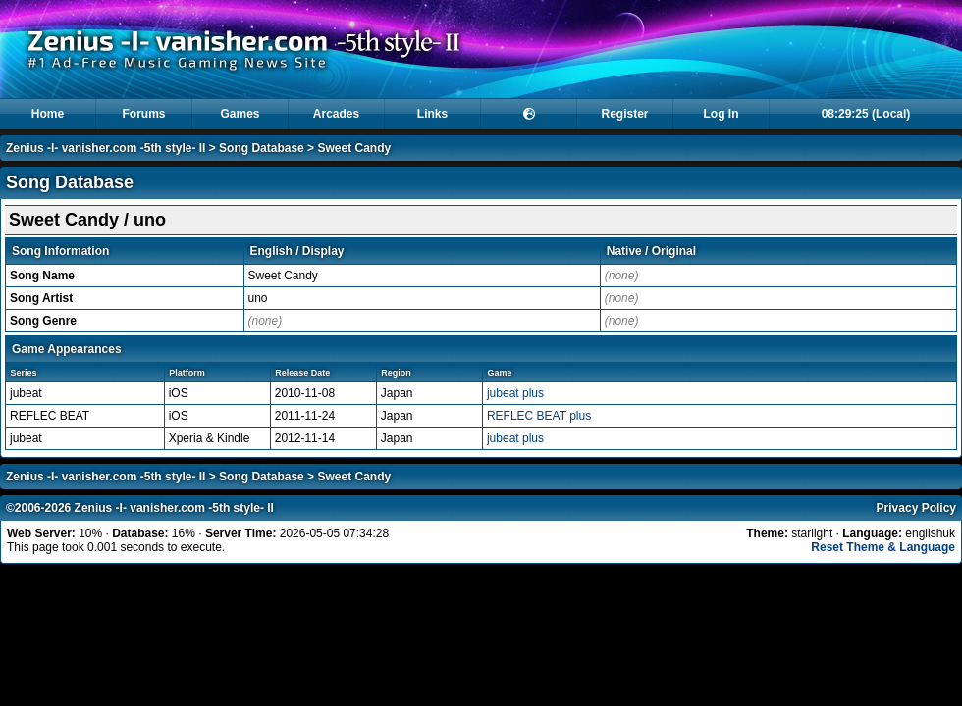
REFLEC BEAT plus (539, 416)
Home (47, 114)
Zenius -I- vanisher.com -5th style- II (105, 148)
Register (624, 114)
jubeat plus (515, 393)
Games (239, 114)
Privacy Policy (916, 508)
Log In (721, 114)
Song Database (261, 148)
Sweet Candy (354, 148)
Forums (143, 114)
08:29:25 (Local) (866, 114)
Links (432, 114)
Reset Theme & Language (883, 547)
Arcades (336, 114)
